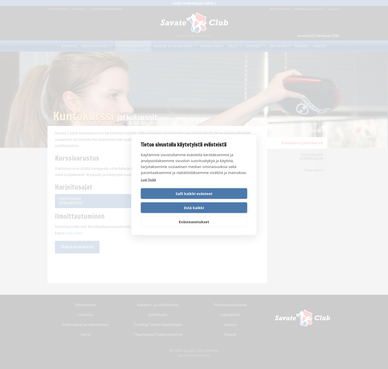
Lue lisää (148, 186)
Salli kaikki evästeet (166, 200)
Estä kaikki (221, 200)
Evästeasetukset (194, 214)
